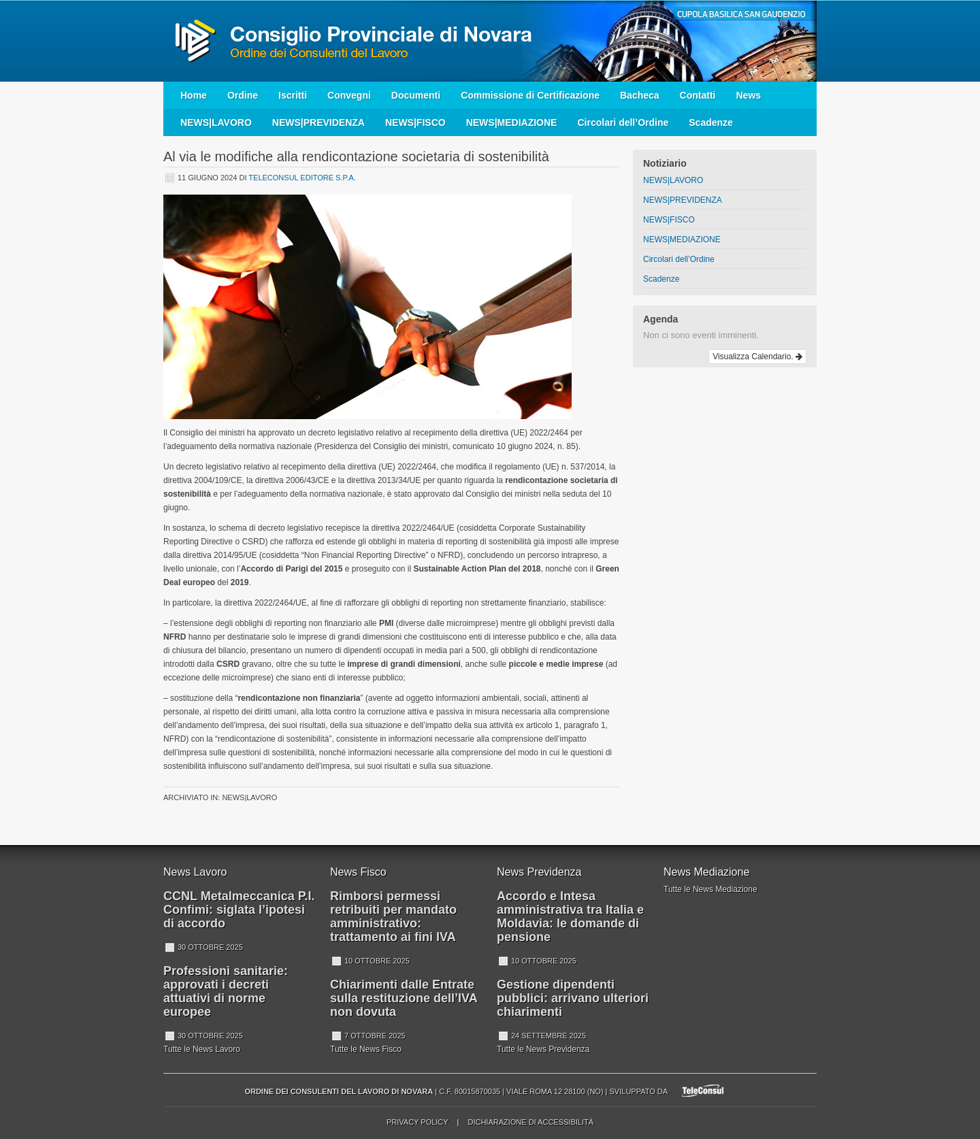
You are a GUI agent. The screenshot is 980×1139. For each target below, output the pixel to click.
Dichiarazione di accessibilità (530, 1122)
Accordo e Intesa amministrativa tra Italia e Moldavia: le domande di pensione (570, 916)
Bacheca (639, 95)
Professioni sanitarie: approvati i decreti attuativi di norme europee (225, 991)
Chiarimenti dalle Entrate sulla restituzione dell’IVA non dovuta (403, 998)
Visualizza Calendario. (757, 356)
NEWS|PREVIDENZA (318, 122)
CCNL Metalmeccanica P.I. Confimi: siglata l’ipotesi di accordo (238, 909)
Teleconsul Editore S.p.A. (302, 178)
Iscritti (292, 95)
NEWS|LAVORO (216, 122)
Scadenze (711, 122)
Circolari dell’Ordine (622, 122)
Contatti (698, 95)
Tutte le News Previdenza (543, 1049)
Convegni (349, 95)
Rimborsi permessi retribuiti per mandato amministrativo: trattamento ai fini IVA (393, 916)
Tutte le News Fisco (366, 1049)
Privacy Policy (417, 1122)
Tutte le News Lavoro (201, 1049)
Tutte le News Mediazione (710, 889)
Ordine (242, 95)
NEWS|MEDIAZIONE (511, 122)
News (748, 95)
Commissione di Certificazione (530, 95)
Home (193, 95)
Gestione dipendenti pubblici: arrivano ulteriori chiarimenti (573, 998)
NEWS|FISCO (415, 122)
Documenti (415, 95)
